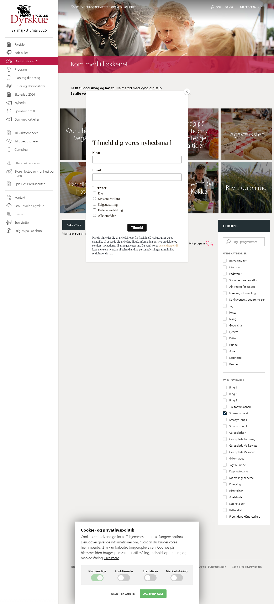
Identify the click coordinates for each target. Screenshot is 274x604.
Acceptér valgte (123, 593)
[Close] (187, 91)
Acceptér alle (153, 593)
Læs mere (111, 557)
